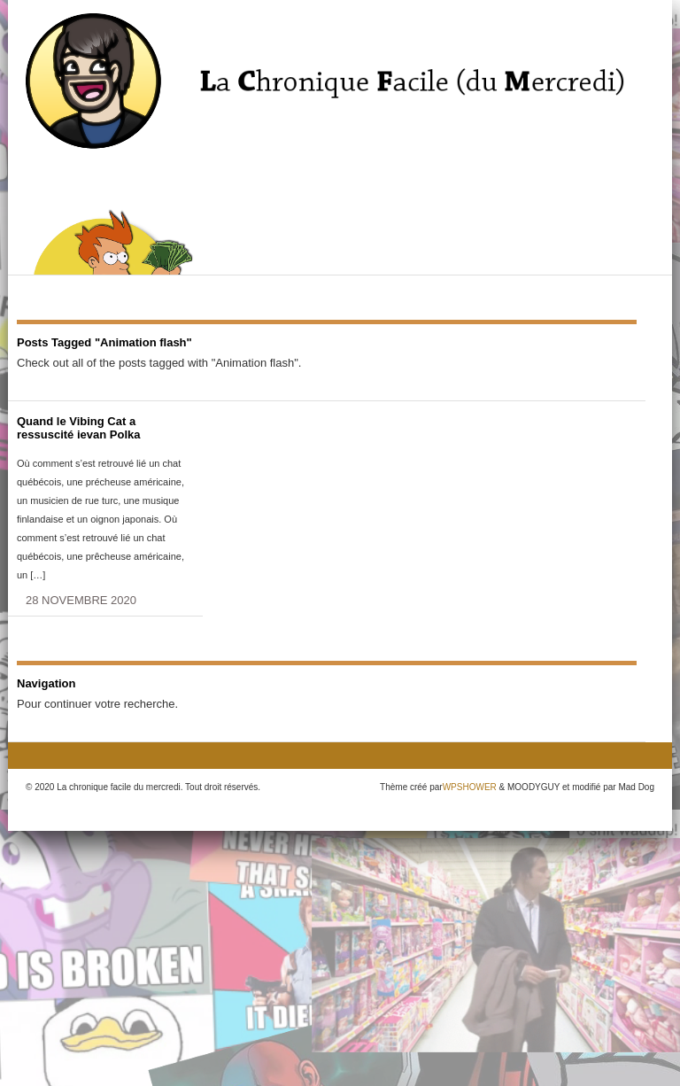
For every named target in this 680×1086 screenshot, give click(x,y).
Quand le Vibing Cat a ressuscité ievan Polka (78, 428)
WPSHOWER (470, 787)
